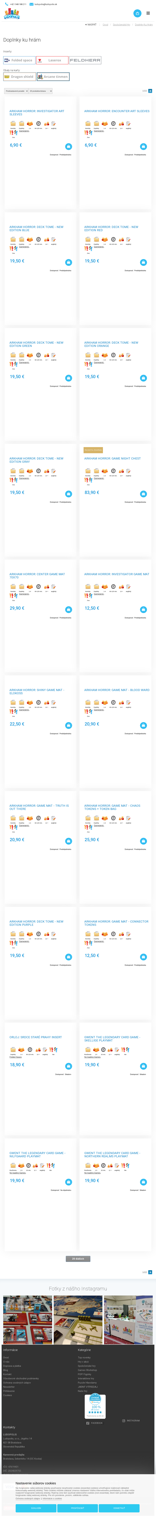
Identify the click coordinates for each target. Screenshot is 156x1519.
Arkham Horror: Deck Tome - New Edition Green (36, 344)
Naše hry (82, 1391)
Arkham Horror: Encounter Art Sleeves (116, 111)
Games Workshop (87, 1370)
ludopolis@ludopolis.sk (46, 4)
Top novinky (84, 1357)
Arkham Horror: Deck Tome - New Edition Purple (36, 923)
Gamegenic (24, 131)
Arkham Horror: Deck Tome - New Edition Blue (36, 228)
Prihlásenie (9, 1391)
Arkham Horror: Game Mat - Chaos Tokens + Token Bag (112, 807)
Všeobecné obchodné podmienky (21, 1378)
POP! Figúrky (84, 1374)
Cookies (7, 1395)
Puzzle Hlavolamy (87, 1382)
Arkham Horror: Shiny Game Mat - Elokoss (37, 691)
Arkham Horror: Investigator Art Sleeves (37, 112)
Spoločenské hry (121, 24)
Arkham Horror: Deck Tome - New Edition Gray (36, 460)
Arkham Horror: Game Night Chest (112, 458)
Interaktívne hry (86, 1378)
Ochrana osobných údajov (17, 1382)
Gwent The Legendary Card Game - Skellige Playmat (112, 1038)
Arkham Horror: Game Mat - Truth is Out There (39, 807)
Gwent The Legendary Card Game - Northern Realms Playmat (112, 1154)
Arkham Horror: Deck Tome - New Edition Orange (111, 344)
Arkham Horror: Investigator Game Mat (116, 574)
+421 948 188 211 (18, 4)
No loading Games (92, 1057)
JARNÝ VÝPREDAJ (88, 1386)
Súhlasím (36, 1508)
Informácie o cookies (52, 1498)
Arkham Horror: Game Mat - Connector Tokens (116, 923)
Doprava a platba (12, 1365)
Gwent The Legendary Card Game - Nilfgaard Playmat (37, 1154)
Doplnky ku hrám (144, 24)
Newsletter (9, 1386)
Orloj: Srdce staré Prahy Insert (36, 1037)
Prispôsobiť (77, 1508)
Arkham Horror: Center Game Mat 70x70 (37, 575)
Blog (5, 1370)
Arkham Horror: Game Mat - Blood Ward (117, 690)
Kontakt (7, 1374)
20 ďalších (78, 1258)
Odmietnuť (119, 1508)
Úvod (105, 24)
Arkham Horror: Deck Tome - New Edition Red (111, 228)
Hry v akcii (83, 1361)
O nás (6, 1361)
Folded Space (15, 1057)
